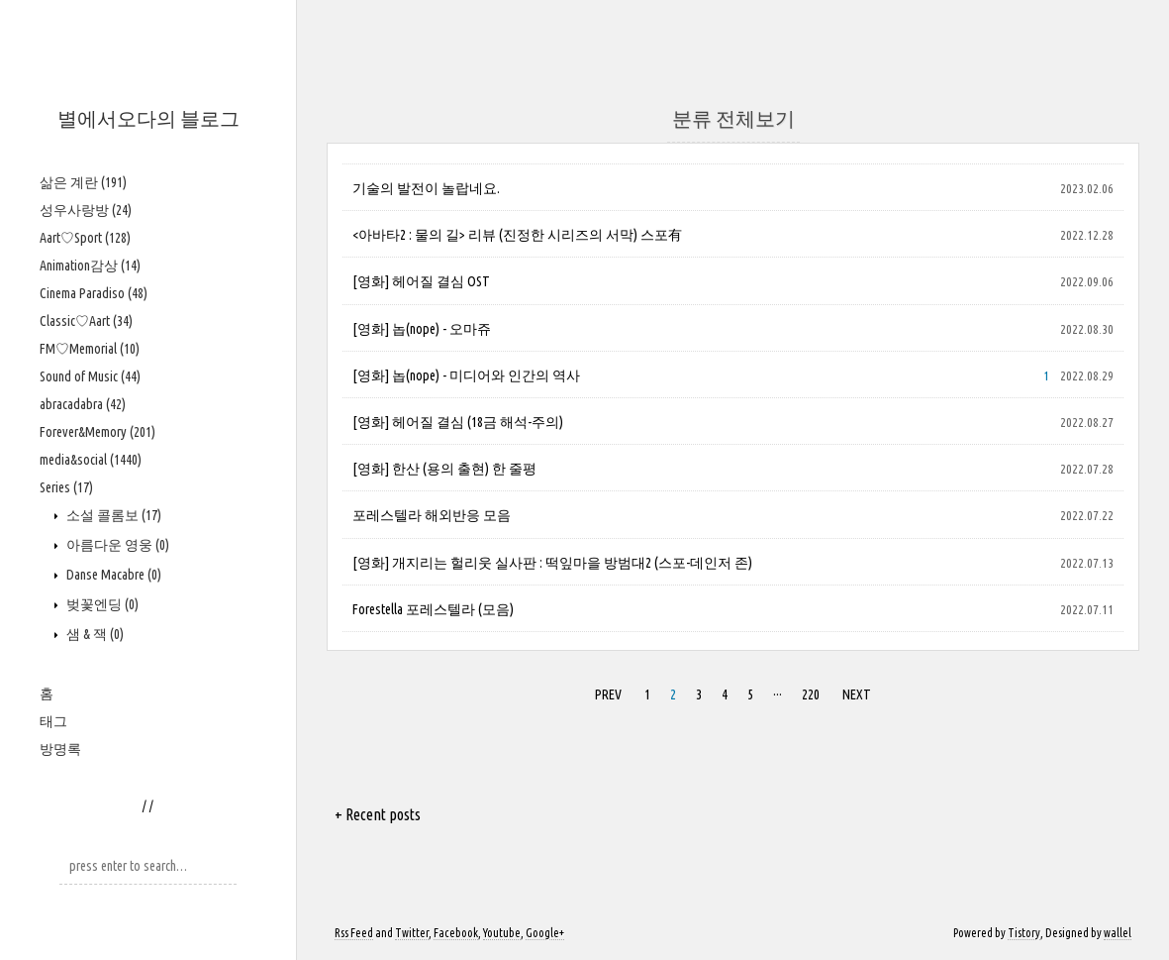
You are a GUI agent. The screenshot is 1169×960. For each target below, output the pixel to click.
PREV (608, 694)
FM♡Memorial (90, 349)
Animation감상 (90, 265)
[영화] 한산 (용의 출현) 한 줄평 (444, 469)
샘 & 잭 (93, 634)
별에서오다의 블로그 (148, 118)
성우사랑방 (86, 210)
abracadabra (83, 404)
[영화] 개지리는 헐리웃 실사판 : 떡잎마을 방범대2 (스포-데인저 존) (552, 563)
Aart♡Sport (85, 238)
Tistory (1024, 932)
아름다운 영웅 (116, 545)
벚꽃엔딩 (101, 604)
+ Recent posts (378, 814)
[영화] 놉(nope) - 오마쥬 (421, 329)
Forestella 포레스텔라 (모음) (433, 609)
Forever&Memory (97, 432)
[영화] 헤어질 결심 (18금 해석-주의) (457, 422)
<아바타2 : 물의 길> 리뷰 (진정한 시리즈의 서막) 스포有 (517, 235)
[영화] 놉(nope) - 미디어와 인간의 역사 (466, 375)
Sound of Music (90, 376)
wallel (1117, 932)
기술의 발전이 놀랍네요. (426, 188)
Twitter (412, 932)
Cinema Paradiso (93, 293)
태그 (53, 721)
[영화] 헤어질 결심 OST (421, 281)
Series (66, 487)
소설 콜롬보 (112, 515)
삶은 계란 (83, 182)
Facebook (456, 932)
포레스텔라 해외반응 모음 (431, 515)
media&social (91, 460)
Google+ (545, 932)
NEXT (856, 694)
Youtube (502, 932)
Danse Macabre (112, 575)
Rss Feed (354, 932)
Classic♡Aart (86, 321)
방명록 (60, 749)
